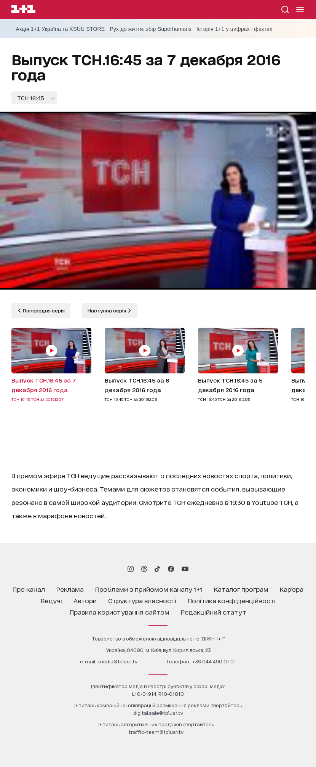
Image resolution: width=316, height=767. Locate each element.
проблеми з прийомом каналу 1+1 (149, 588)
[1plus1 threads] (144, 569)
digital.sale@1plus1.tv (158, 713)
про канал (29, 588)
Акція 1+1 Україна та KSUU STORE (60, 29)
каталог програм (241, 588)
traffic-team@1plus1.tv (156, 732)
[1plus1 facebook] (171, 569)
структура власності (142, 600)
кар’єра (291, 588)
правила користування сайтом (119, 611)
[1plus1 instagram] (131, 569)
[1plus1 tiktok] (157, 569)
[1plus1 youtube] (185, 569)
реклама (70, 588)
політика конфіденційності (232, 600)
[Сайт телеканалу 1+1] (23, 10)
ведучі (51, 600)
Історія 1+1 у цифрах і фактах (234, 29)
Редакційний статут (213, 611)
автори (85, 600)
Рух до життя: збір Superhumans (151, 29)
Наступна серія (107, 310)
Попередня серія (43, 310)
